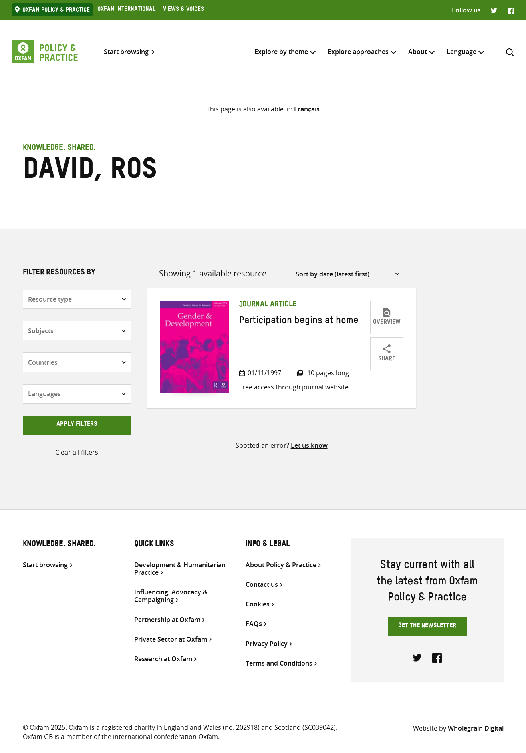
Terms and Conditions (279, 663)
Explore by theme (281, 51)
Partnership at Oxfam (167, 620)
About (417, 51)
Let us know (309, 445)
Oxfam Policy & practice (56, 10)
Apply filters (76, 425)
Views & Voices (183, 10)
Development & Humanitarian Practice (180, 568)
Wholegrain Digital (476, 728)
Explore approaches (358, 51)
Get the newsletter (427, 626)
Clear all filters (76, 452)
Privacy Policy (267, 644)
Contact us (262, 584)
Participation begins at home (299, 322)
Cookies (258, 604)
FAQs (254, 624)
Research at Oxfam (163, 659)
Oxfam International (126, 10)
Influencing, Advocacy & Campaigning (171, 596)
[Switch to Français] (307, 109)
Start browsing (126, 52)
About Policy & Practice (281, 565)
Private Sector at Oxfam (170, 639)
